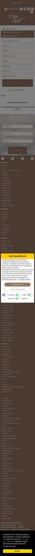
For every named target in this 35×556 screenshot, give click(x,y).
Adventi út (5, 347)
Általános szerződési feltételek (20, 529)
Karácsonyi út (6, 416)
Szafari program (7, 481)
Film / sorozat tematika (9, 377)
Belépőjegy (5, 354)
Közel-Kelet (5, 193)
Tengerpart (5, 488)
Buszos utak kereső (13, 32)
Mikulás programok (7, 451)
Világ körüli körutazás (8, 205)
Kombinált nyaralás (7, 305)
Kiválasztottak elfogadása (17, 289)
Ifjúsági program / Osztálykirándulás (12, 302)
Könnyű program (7, 431)
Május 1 (4, 441)
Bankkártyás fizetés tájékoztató (10, 523)
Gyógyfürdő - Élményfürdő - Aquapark (13, 387)
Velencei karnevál (7, 511)
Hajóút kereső (11, 36)
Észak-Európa (6, 185)
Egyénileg (5, 217)
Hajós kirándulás (7, 389)
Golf (3, 382)
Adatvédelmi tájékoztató (8, 525)
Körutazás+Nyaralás (8, 315)
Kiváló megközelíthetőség (9, 423)
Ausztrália (5, 165)
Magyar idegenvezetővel (9, 438)
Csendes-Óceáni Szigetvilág (10, 170)
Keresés (17, 83)
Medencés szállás (7, 446)
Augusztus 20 (6, 352)
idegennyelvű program (8, 408)
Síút (3, 320)
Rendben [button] (17, 551)
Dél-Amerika (5, 175)
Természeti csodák (7, 333)
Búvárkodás (5, 359)
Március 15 (5, 443)
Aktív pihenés (6, 349)
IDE (23, 107)
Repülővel (5, 229)
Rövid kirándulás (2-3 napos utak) (12, 471)
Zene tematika (6, 518)
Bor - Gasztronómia (8, 357)
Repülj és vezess (7, 468)
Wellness (4, 516)
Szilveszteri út (6, 483)
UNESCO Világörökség (8, 498)
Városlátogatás (6, 335)
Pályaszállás (5, 463)
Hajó (3, 222)
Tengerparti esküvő (7, 330)
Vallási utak (5, 503)
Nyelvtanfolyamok (7, 458)
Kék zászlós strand (7, 421)
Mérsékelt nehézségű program (11, 448)
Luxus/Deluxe (6, 433)
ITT (17, 279)
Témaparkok (6, 486)
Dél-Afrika (5, 173)
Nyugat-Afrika (6, 200)
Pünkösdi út (5, 466)
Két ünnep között (7, 251)
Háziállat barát (6, 392)
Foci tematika (6, 379)
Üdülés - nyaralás (7, 340)
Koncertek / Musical (8, 308)
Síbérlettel (5, 473)
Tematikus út (6, 328)
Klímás (4, 426)
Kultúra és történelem (8, 310)
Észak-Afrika (6, 180)
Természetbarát (7, 491)
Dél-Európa (5, 178)
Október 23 (5, 461)
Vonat (4, 234)
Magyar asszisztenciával (9, 436)
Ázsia (3, 168)
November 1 (5, 456)
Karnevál (4, 248)
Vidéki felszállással (7, 513)
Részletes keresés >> (17, 90)
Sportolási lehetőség (8, 478)
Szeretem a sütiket (17, 284)
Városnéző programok (8, 338)
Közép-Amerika (6, 195)
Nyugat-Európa (6, 203)
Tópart (4, 496)
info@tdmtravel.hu (11, 8)
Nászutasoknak (6, 453)
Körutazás (5, 313)
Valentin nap (5, 501)
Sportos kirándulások (8, 325)
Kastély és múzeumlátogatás (10, 418)
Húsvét (4, 243)
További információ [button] (9, 546)
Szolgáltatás (6, 232)
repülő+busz (5, 224)
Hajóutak (4, 188)
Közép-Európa (6, 198)
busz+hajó (5, 214)
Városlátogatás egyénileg (9, 508)
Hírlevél (20, 525)
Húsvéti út (5, 406)
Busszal (4, 212)
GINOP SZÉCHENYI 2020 (8, 527)
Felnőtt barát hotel (7, 374)
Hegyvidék (5, 398)
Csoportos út (6, 367)
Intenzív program (7, 413)
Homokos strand (7, 401)
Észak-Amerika (6, 183)
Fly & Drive (5, 219)
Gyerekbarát (5, 384)
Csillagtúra (5, 364)
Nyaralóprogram (7, 318)
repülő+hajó (5, 227)
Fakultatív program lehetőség (10, 372)
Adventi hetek (6, 241)
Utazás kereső (11, 29)
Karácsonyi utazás (7, 246)
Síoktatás (5, 476)
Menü (17, 3)
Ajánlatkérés (5, 529)
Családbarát (5, 362)
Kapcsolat (21, 527)
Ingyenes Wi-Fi (6, 411)
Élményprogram (7, 369)
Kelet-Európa (6, 190)
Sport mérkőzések (7, 323)
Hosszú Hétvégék (7, 403)
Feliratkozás (17, 150)
